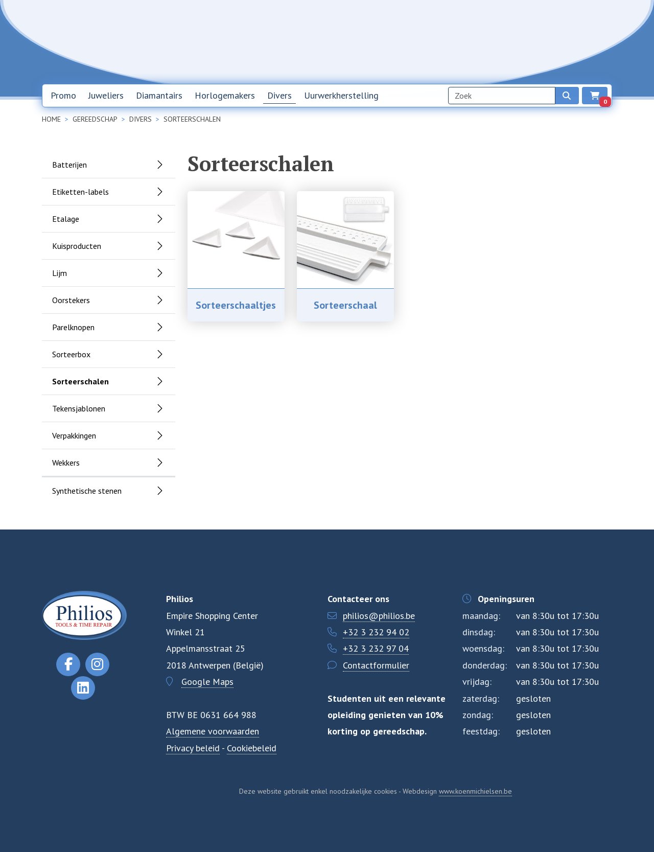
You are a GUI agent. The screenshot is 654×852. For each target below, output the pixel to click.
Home (390, 41)
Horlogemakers (225, 95)
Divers (279, 95)
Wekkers (66, 462)
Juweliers (106, 95)
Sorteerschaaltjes (236, 305)
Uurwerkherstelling (341, 95)
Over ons (487, 41)
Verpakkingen (74, 435)
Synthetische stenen (87, 491)
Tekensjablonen (78, 408)
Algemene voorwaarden (212, 731)
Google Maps (207, 681)
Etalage (65, 219)
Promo (63, 95)
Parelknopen (73, 327)
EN (593, 42)
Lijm (59, 273)
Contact (532, 41)
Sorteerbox (71, 354)
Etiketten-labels (80, 192)
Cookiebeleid (251, 748)
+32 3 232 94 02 (376, 632)
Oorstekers (71, 300)
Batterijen (69, 164)
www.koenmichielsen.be (475, 791)
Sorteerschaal (345, 305)
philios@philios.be (379, 615)
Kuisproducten (76, 246)
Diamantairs (159, 95)
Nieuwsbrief (436, 41)
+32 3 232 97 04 (376, 648)
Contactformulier (376, 665)
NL (567, 42)
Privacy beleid (193, 748)
